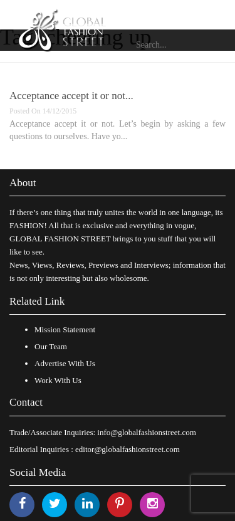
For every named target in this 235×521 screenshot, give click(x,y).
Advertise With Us (64, 363)
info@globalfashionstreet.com (146, 432)
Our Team (50, 346)
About (22, 183)
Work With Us (57, 380)
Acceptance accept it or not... (71, 96)
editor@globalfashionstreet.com (127, 449)
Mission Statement (64, 329)
